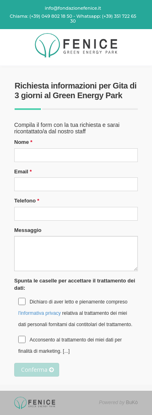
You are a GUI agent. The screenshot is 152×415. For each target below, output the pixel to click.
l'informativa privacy (39, 313)
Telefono (25, 201)
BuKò (132, 402)
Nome (21, 142)
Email (21, 172)
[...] (66, 351)
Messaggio (27, 230)
